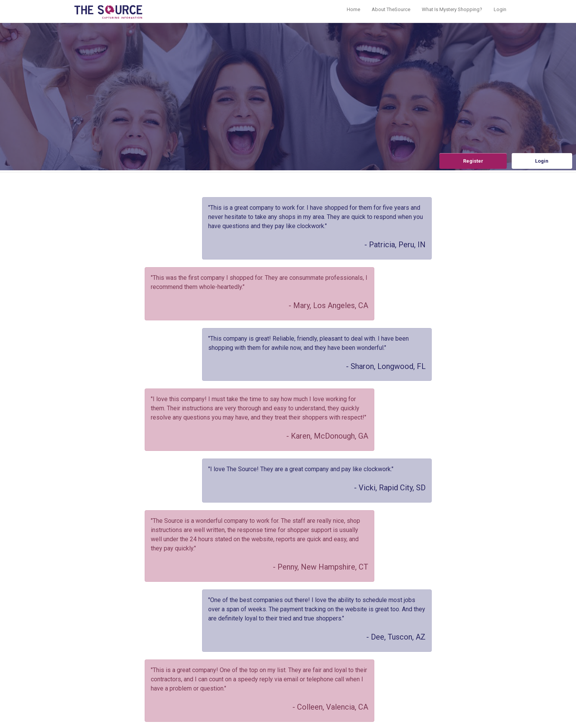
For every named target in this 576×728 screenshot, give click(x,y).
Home (353, 9)
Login (500, 9)
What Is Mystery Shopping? (452, 9)
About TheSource (391, 9)
